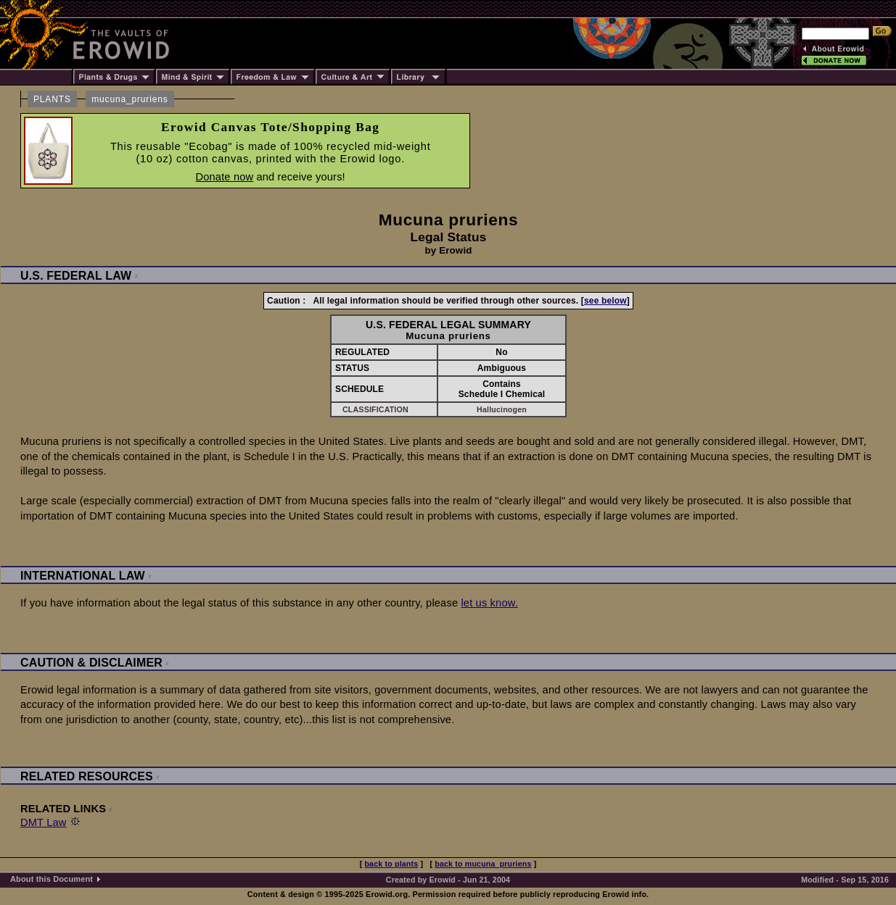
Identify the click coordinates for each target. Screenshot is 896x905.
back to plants (391, 863)
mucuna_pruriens (129, 99)
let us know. (489, 603)
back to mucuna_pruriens (483, 863)
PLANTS (52, 99)
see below (605, 301)
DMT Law (43, 822)
